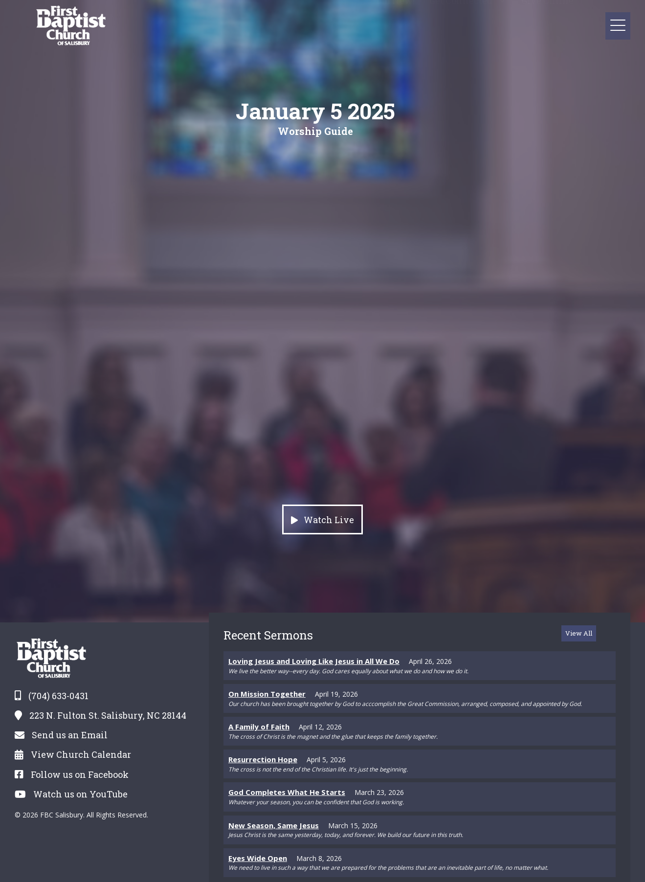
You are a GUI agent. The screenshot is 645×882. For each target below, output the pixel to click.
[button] (502, 9)
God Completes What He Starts (286, 792)
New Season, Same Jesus (273, 825)
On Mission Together (267, 694)
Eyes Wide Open (257, 858)
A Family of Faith (258, 726)
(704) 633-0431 (58, 696)
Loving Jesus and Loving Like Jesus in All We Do (314, 661)
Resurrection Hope (262, 759)
